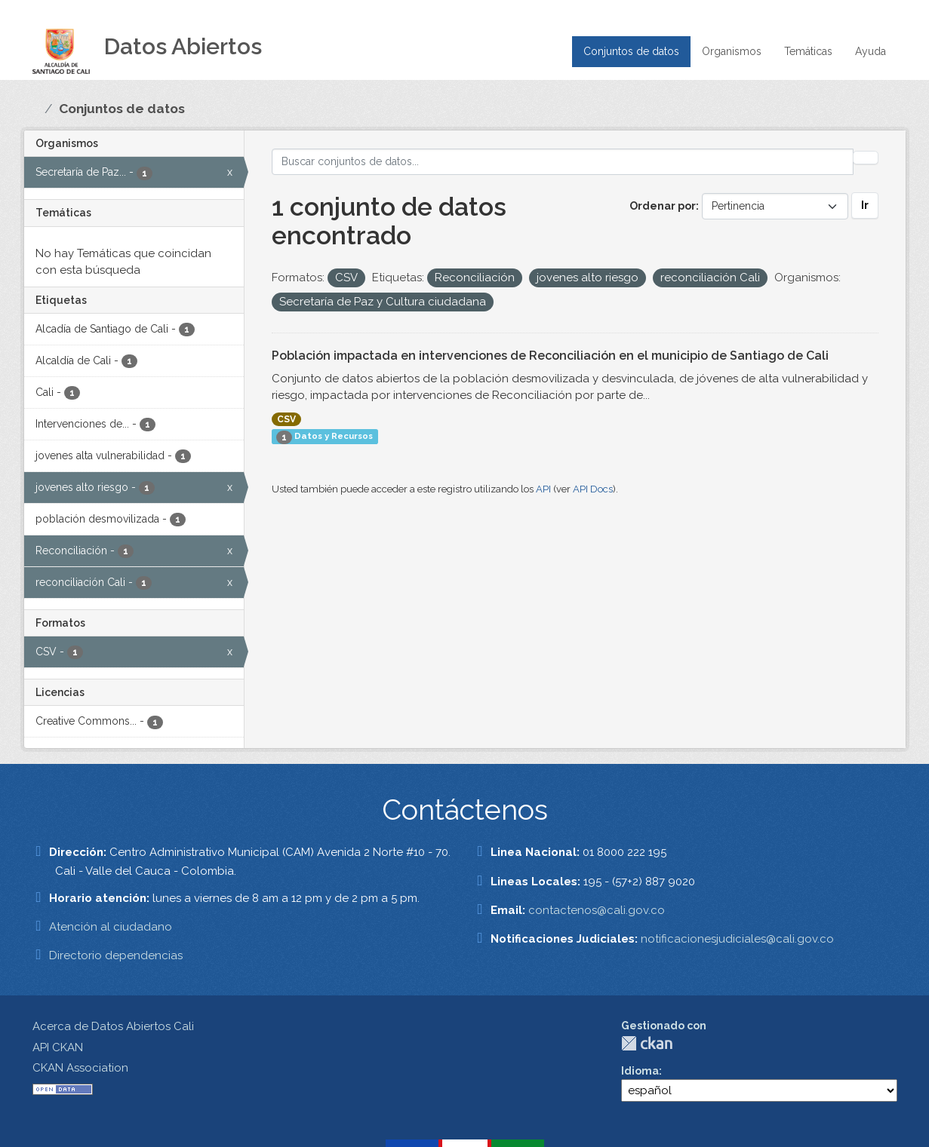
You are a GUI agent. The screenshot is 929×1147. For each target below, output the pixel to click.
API (543, 489)
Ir (865, 205)
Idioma (640, 1071)
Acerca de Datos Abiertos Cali (113, 1026)
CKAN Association (80, 1068)
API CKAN (57, 1047)
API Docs (593, 489)
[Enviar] (865, 157)
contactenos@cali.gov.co (596, 910)
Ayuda (870, 51)
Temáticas (808, 51)
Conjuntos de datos (631, 51)
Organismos (731, 51)
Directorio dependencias (116, 955)
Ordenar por (662, 206)
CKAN (646, 1043)
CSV (286, 419)
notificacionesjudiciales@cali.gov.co (737, 939)
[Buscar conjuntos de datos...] (563, 162)
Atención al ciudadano (110, 927)
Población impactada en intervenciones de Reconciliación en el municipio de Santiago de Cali (550, 355)
